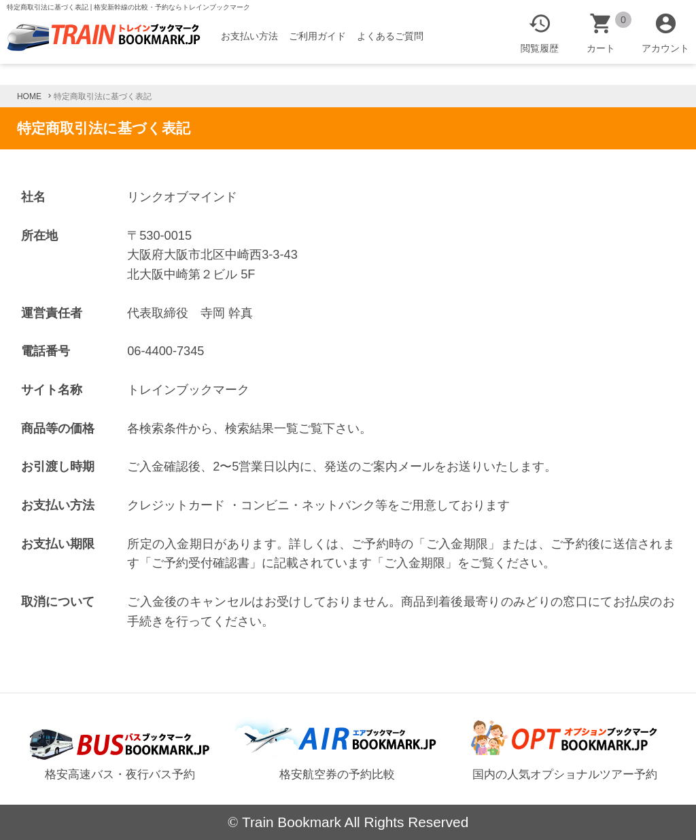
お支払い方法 (249, 36)
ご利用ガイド (317, 36)
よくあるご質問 (390, 36)
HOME (29, 96)
